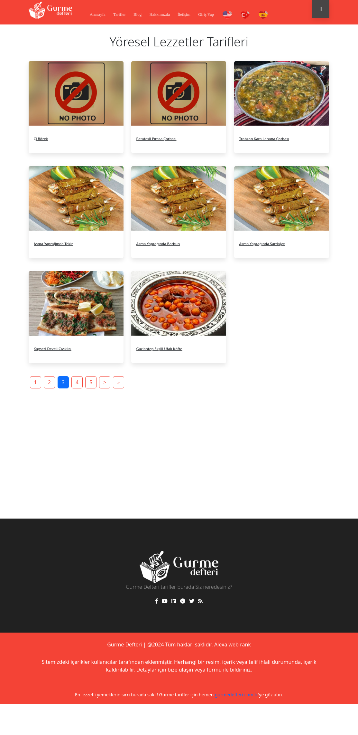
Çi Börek (41, 138)
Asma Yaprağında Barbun (158, 243)
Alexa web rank (232, 644)
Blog (137, 14)
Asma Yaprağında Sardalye (262, 243)
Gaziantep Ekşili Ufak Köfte (159, 348)
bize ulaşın (180, 669)
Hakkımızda (159, 14)
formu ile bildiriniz (229, 669)
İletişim (184, 14)
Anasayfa (98, 14)
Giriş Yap (206, 14)
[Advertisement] (179, 441)
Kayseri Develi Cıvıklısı (52, 348)
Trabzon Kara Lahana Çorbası (264, 138)
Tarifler (119, 14)
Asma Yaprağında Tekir (53, 243)
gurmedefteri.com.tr (236, 695)
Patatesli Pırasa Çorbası (156, 138)
